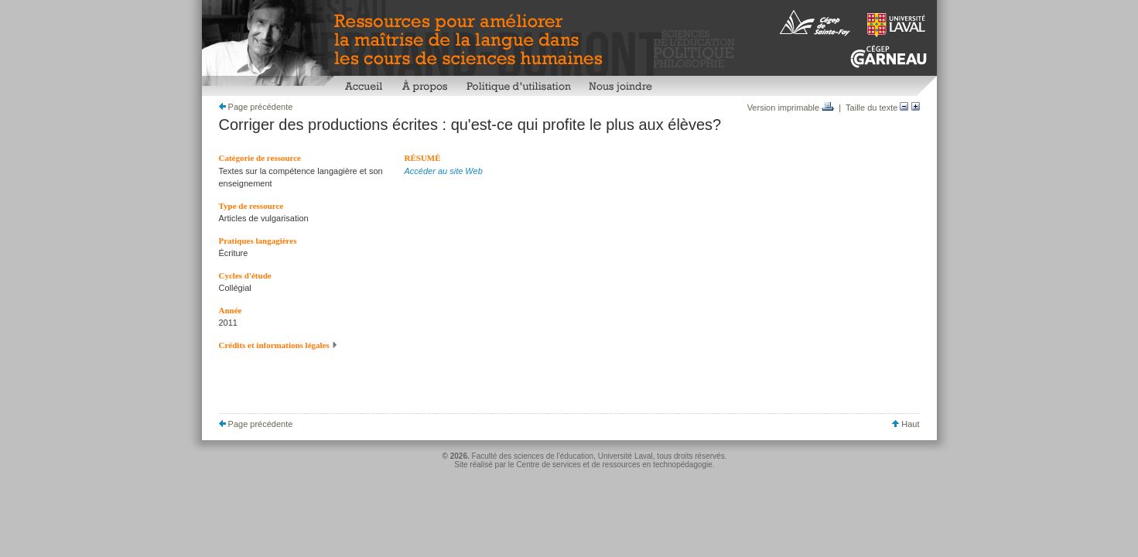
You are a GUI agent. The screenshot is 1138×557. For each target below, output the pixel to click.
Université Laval (625, 456)
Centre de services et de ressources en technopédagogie (614, 464)
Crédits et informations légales (278, 345)
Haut (905, 424)
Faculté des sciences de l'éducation (533, 456)
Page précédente (256, 106)
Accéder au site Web (444, 171)
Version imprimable (791, 107)
